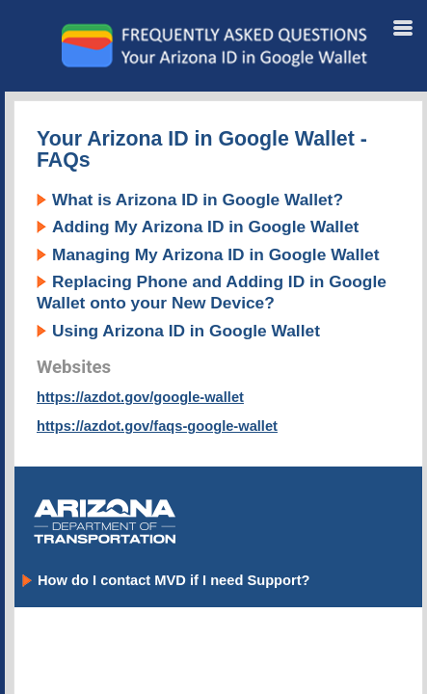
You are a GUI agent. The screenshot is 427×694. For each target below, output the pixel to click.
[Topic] (218, 397)
